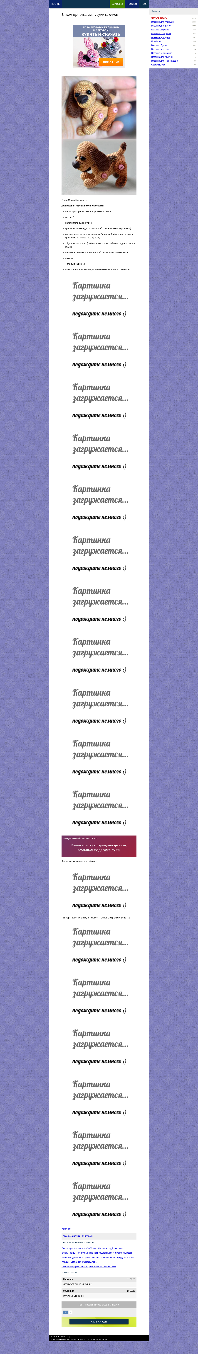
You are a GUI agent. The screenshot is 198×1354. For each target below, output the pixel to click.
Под (132, 4)
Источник (66, 1229)
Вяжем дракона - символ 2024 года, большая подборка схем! (93, 1248)
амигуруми (87, 1236)
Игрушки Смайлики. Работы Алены (79, 1262)
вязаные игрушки (71, 1236)
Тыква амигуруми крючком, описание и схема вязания (89, 1266)
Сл (117, 4)
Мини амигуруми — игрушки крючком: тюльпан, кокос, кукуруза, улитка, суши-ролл (104, 1257)
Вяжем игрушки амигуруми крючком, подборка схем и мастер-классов (97, 1253)
